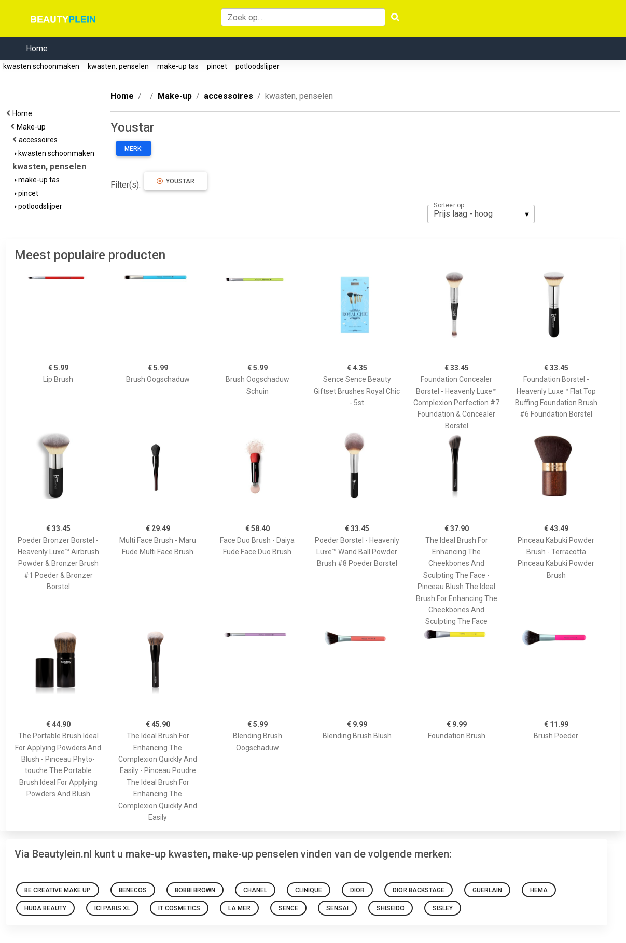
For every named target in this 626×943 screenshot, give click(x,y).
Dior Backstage (418, 890)
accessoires (40, 140)
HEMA (539, 890)
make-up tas (178, 66)
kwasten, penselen (118, 66)
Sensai (337, 908)
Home (37, 48)
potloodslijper (257, 66)
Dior (357, 890)
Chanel (255, 890)
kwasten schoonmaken (41, 66)
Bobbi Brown (195, 890)
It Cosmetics (179, 908)
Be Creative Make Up (57, 890)
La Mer (239, 908)
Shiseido (391, 908)
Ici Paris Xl (112, 908)
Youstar (175, 181)
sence (288, 908)
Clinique (308, 890)
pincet (217, 66)
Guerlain (487, 890)
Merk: (133, 148)
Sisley (443, 908)
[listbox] (481, 214)
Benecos (133, 890)
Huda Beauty (45, 908)
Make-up (33, 127)
